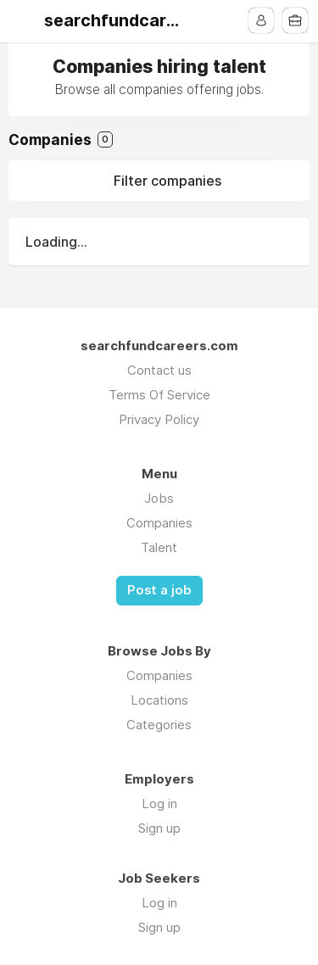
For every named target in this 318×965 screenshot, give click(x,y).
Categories (159, 725)
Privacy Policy (159, 419)
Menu (23, 21)
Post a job (159, 590)
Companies (159, 523)
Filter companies (167, 180)
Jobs (159, 498)
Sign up (159, 828)
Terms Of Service (159, 395)
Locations (159, 700)
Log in (159, 803)
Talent (159, 547)
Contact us (159, 370)
